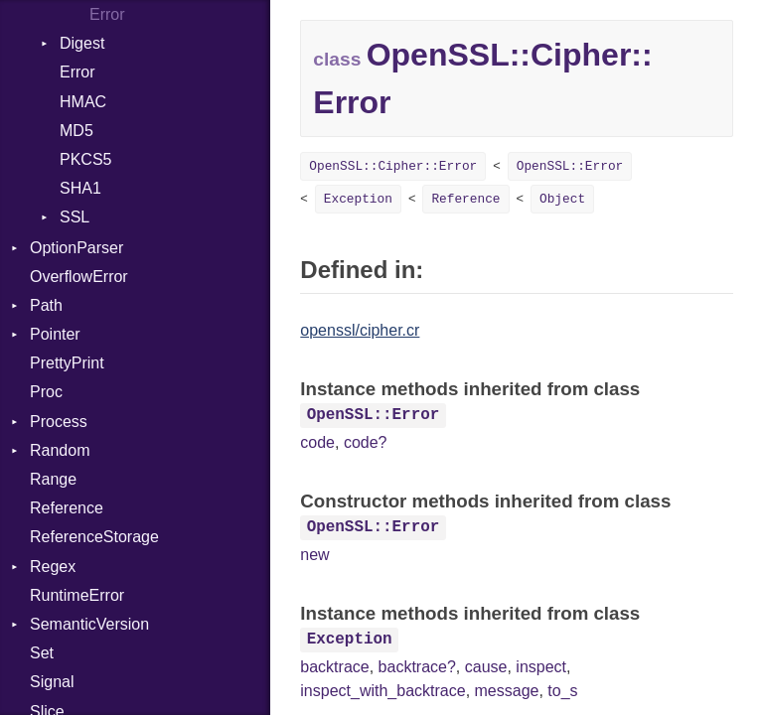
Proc (46, 391)
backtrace (334, 666)
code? (365, 442)
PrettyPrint (67, 363)
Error (107, 14)
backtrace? (417, 666)
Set (42, 652)
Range (53, 479)
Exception (358, 199)
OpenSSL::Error (570, 166)
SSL (74, 217)
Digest (82, 43)
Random (59, 450)
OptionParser (76, 247)
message (507, 690)
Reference (66, 508)
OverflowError (79, 276)
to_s (562, 690)
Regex (53, 566)
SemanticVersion (89, 624)
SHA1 (80, 188)
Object (562, 199)
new (314, 554)
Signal (52, 681)
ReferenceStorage (94, 536)
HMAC (83, 101)
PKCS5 (85, 159)
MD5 (76, 130)
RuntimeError (77, 595)
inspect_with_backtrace (382, 690)
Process (58, 421)
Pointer (55, 334)
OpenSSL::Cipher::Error (393, 166)
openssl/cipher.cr (359, 330)
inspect (541, 666)
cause (486, 666)
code (317, 442)
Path (46, 305)
